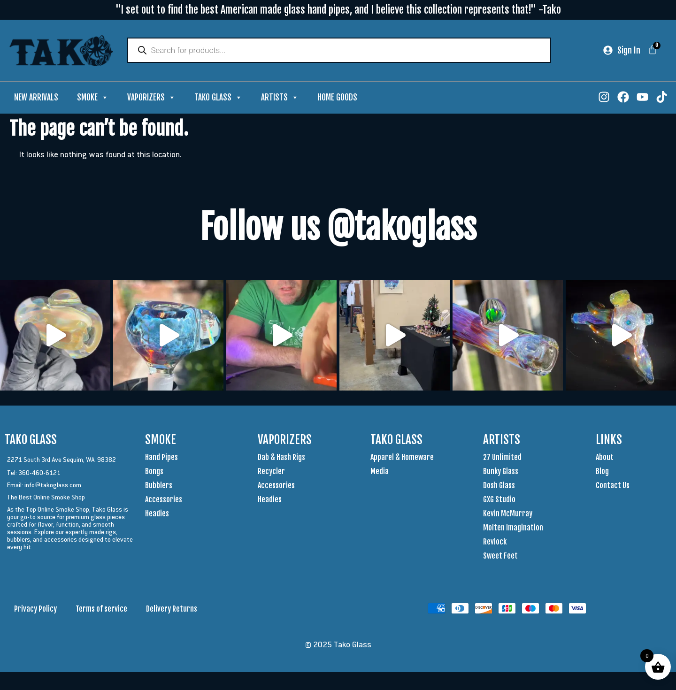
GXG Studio (499, 500)
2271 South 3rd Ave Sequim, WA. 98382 (61, 460)
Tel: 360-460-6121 (34, 473)
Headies (157, 514)
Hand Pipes (161, 458)
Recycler (271, 472)
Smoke (92, 98)
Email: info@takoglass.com (44, 486)
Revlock (495, 542)
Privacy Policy (35, 609)
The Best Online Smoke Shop (46, 498)
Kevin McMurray (507, 514)
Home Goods (337, 98)
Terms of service (101, 609)
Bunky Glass (500, 472)
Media (379, 472)
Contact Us (613, 486)
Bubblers (158, 486)
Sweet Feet (500, 556)
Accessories (163, 500)
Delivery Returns (171, 609)
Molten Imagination (513, 528)
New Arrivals (36, 98)
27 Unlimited (502, 458)
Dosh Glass (499, 486)
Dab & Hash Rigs (281, 458)
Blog (602, 472)
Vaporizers (151, 98)
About (605, 458)
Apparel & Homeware (402, 458)
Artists (280, 98)
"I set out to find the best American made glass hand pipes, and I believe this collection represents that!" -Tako (338, 9)
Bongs (154, 472)
